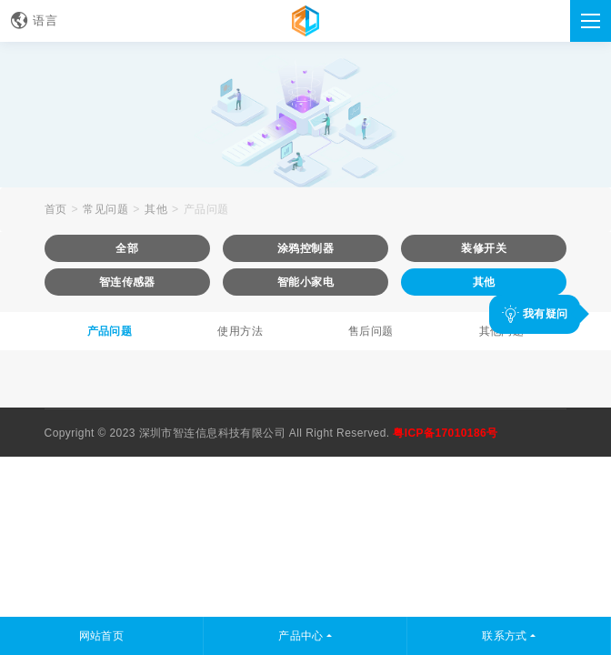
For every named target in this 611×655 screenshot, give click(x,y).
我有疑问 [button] (535, 313)
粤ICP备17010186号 (445, 433)
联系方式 (504, 636)
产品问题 (206, 209)
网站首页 (102, 636)
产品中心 (301, 636)
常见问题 (105, 209)
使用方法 (240, 331)
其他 (156, 209)
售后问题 (371, 331)
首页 (56, 209)
